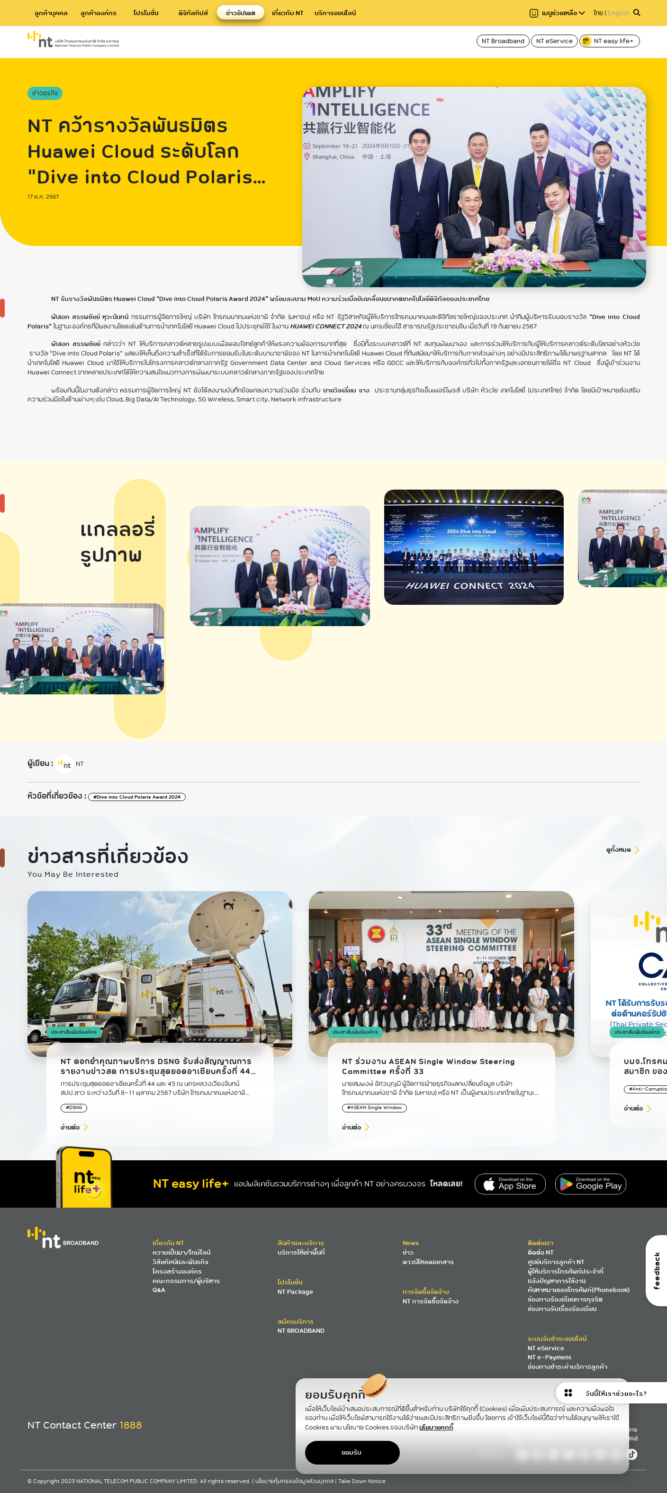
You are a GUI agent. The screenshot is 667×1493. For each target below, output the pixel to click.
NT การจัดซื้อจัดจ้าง (431, 1301)
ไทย (598, 13)
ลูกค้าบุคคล (51, 13)
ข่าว (408, 1252)
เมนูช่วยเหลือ (557, 13)
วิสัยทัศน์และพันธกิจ (180, 1262)
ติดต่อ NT (541, 1252)
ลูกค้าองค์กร (99, 13)
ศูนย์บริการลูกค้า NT (556, 1262)
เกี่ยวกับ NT (288, 13)
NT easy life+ (608, 41)
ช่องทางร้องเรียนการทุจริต (565, 1299)
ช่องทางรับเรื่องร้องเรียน (562, 1309)
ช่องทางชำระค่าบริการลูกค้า (567, 1367)
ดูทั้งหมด (618, 850)
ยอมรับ (351, 1452)
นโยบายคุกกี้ (436, 1427)
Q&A (159, 1290)
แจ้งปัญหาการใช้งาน (557, 1281)
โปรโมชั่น (146, 13)
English (619, 13)
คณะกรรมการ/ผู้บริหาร (186, 1281)
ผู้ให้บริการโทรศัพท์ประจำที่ (566, 1271)
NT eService (554, 41)
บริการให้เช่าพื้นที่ (301, 1252)
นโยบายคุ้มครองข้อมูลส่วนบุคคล (295, 1481)
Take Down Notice (362, 1481)
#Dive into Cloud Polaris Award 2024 (136, 797)
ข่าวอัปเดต (240, 13)
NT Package (295, 1292)
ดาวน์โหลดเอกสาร (428, 1262)
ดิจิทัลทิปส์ (193, 13)
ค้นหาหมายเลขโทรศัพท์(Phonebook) (579, 1290)
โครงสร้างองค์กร (177, 1271)
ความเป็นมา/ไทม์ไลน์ (181, 1252)
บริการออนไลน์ (335, 13)
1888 (130, 1425)
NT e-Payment (549, 1357)
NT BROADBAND (301, 1331)
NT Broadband (503, 41)
